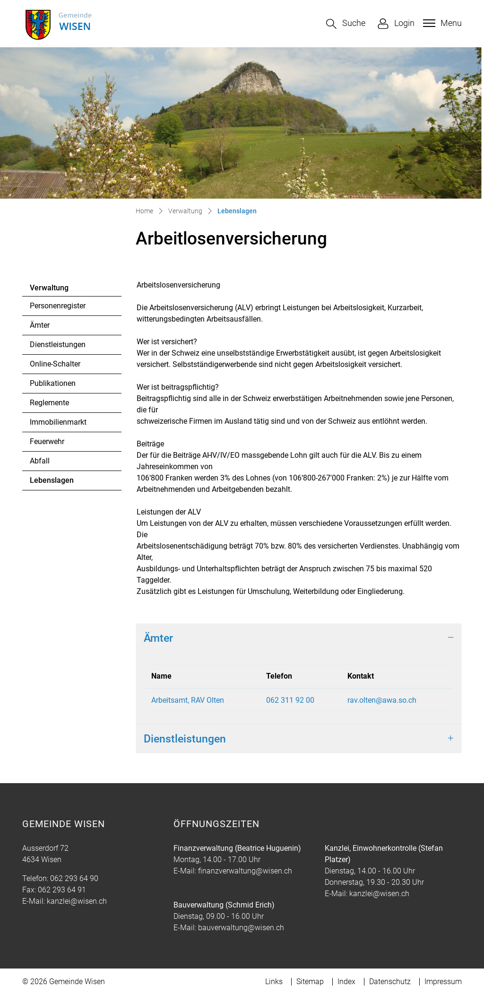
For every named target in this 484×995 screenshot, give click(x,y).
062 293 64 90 (74, 878)
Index (346, 981)
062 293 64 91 (62, 889)
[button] (346, 23)
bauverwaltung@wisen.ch (241, 927)
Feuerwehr (47, 441)
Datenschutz (390, 981)
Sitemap (310, 981)
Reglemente (49, 402)
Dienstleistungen (58, 344)
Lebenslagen (55, 483)
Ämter (40, 325)
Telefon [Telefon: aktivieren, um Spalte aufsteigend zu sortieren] (279, 676)
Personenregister (58, 305)
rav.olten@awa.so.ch (381, 700)
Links (274, 981)
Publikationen (53, 383)
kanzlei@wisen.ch (77, 901)
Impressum (443, 981)
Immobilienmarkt (58, 422)
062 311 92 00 (290, 700)
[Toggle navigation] (441, 23)
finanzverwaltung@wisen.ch (245, 870)
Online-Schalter (55, 363)
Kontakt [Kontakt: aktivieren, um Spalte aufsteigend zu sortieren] (360, 676)
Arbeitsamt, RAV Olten (187, 700)
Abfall (40, 460)
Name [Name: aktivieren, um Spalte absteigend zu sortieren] (161, 676)
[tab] (298, 638)
